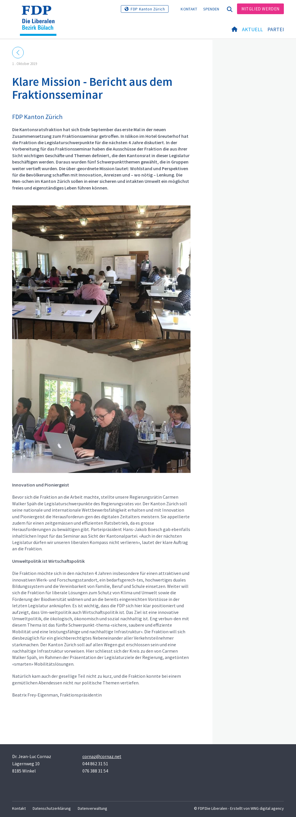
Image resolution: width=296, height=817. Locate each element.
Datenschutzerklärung (52, 808)
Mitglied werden (260, 9)
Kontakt (189, 9)
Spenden (211, 9)
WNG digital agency (267, 808)
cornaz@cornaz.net (101, 756)
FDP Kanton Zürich (148, 9)
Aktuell (252, 29)
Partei (275, 29)
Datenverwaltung (92, 808)
